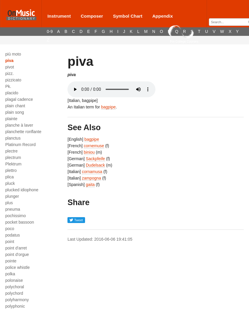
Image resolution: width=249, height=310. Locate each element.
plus (9, 202)
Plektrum (13, 164)
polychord (14, 293)
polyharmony (17, 299)
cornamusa (92, 171)
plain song (14, 112)
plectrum (13, 157)
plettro (11, 170)
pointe (10, 261)
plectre (11, 151)
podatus (12, 235)
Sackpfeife (95, 158)
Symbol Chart (127, 16)
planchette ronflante (23, 131)
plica (9, 177)
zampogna (91, 178)
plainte (11, 118)
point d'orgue (17, 254)
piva (9, 60)
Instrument (59, 16)
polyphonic (15, 306)
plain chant (15, 105)
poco (9, 228)
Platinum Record (20, 144)
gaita (90, 184)
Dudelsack (95, 165)
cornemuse (94, 145)
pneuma (12, 209)
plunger (12, 196)
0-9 (50, 31)
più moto (13, 54)
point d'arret (16, 248)
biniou (89, 152)
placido (11, 93)
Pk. (8, 86)
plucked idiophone (21, 189)
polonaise (14, 280)
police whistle (17, 267)
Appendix (162, 16)
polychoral (14, 286)
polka (10, 274)
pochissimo (15, 215)
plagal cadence (19, 99)
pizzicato (13, 80)
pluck (10, 183)
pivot (9, 67)
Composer (92, 16)
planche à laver (19, 125)
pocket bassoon (19, 222)
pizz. (9, 73)
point (9, 241)
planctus (13, 138)
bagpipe (108, 107)
